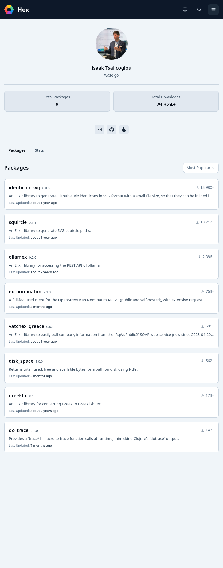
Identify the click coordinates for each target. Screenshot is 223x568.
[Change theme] (185, 9)
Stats (39, 150)
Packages (17, 150)
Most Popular (201, 167)
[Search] (199, 9)
